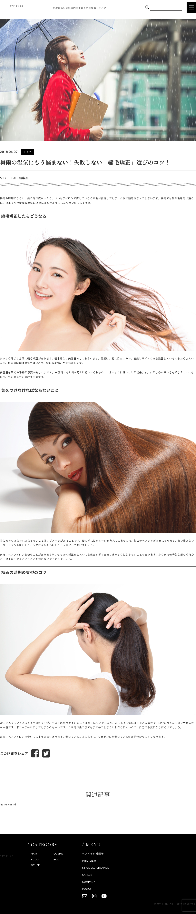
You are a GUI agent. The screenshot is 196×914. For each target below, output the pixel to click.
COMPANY (88, 882)
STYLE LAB (16, 6)
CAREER (87, 875)
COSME (58, 853)
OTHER (35, 865)
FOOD (35, 859)
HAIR (34, 853)
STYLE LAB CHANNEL (95, 867)
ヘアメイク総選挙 (93, 853)
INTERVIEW (89, 860)
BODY (57, 859)
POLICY (87, 888)
